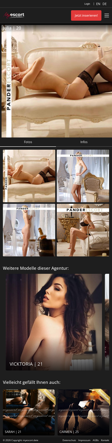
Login (87, 4)
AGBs (96, 440)
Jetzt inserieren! (86, 15)
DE (105, 4)
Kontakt (105, 440)
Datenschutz (69, 440)
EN (98, 4)
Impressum (84, 440)
